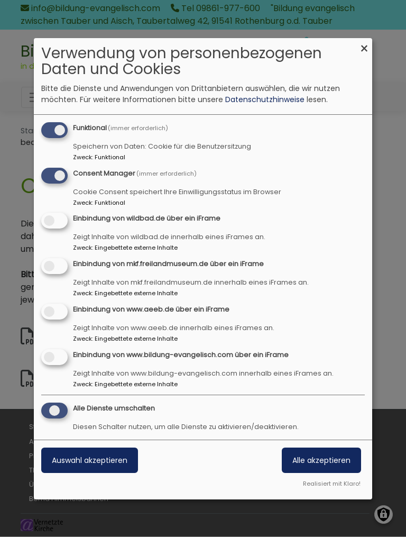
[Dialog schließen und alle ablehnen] (364, 44)
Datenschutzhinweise (264, 99)
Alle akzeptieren (321, 460)
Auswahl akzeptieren (89, 460)
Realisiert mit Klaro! (332, 483)
